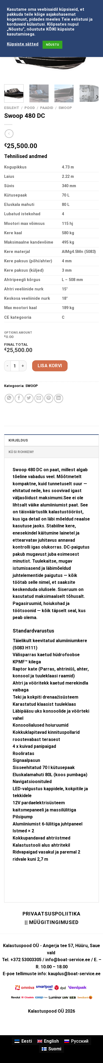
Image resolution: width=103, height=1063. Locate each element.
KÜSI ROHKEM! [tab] (21, 452)
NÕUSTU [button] (52, 45)
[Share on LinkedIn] (58, 398)
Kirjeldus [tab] (18, 440)
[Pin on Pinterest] (48, 398)
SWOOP (65, 107)
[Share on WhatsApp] (9, 398)
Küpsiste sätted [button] (22, 44)
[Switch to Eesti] (23, 1041)
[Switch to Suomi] (51, 1049)
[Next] (97, 97)
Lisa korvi (50, 365)
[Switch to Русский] (76, 1041)
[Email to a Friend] (38, 398)
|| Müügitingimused (51, 922)
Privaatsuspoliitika (51, 914)
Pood (29, 107)
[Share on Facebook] (19, 398)
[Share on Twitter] (29, 398)
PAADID (46, 107)
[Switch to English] (48, 1041)
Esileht (11, 107)
